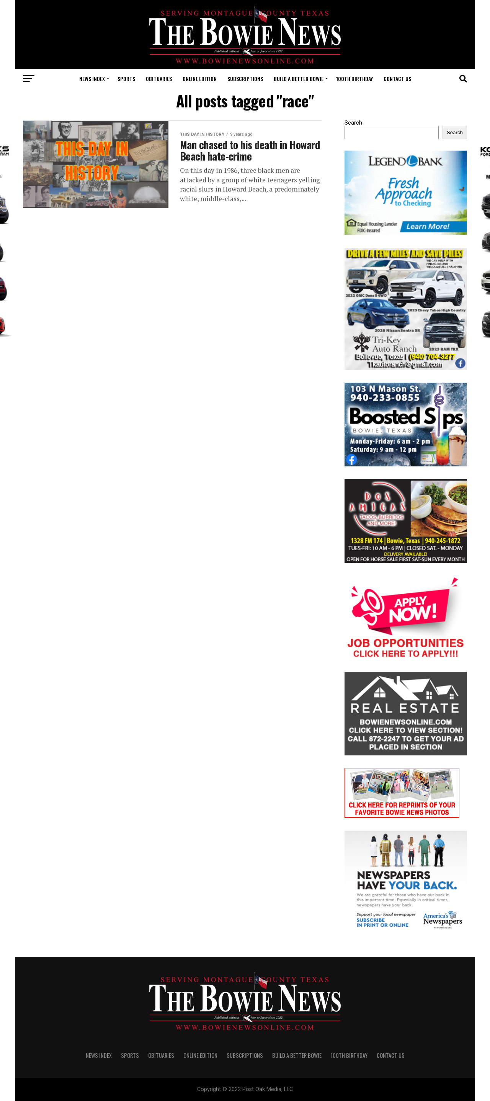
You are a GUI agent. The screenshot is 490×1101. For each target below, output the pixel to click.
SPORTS (126, 79)
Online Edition (200, 79)
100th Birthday (354, 79)
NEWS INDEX (92, 79)
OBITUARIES (159, 79)
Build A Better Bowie (298, 79)
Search (353, 123)
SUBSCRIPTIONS (245, 79)
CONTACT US (397, 79)
